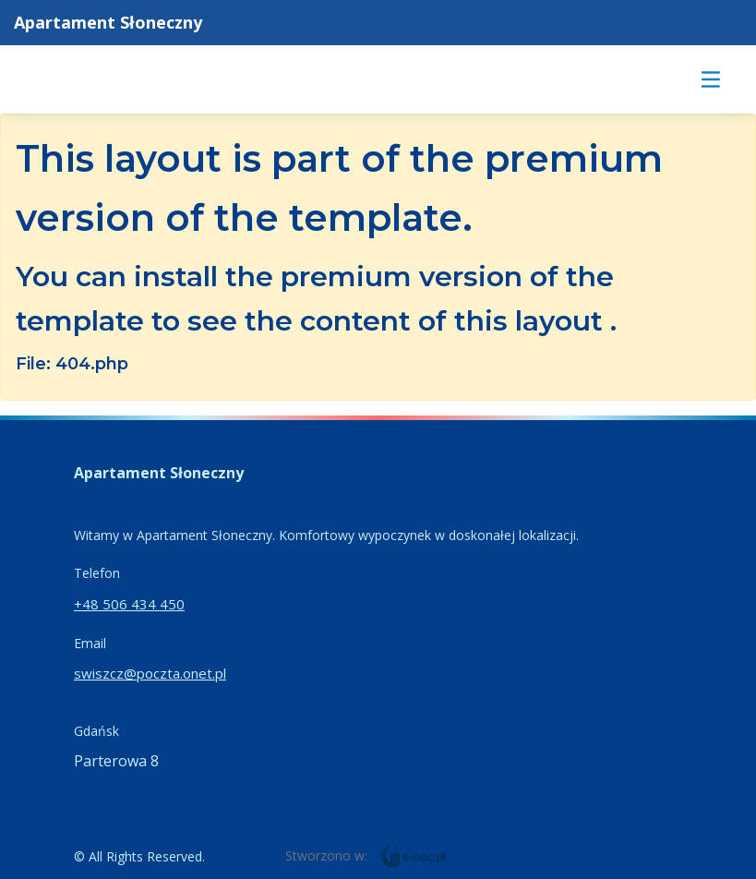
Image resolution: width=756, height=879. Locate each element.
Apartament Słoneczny (108, 22)
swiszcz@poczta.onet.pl (150, 673)
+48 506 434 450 (129, 604)
